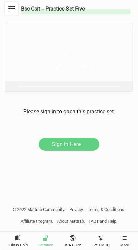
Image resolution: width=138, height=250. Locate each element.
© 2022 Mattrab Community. (39, 209)
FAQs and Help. (103, 221)
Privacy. (76, 209)
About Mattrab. (71, 221)
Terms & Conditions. (106, 209)
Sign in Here (66, 144)
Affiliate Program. (37, 221)
